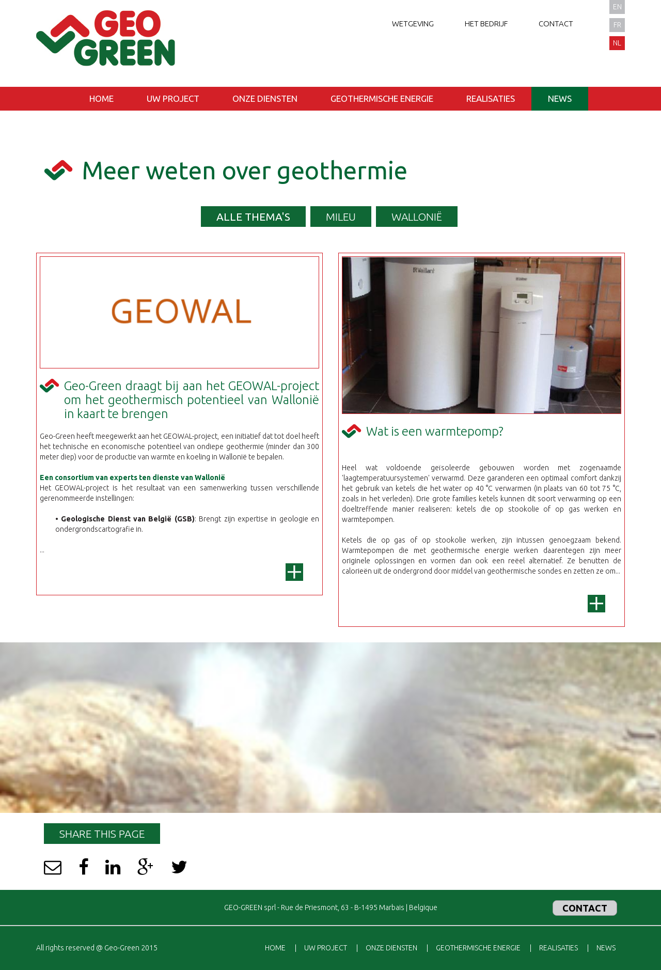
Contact (556, 23)
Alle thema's (253, 216)
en (617, 7)
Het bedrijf (486, 23)
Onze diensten (264, 98)
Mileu (341, 216)
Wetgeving (413, 23)
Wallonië (416, 216)
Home (101, 98)
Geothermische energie (381, 98)
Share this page (102, 833)
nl (617, 43)
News (560, 98)
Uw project (173, 98)
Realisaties (490, 98)
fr (617, 25)
